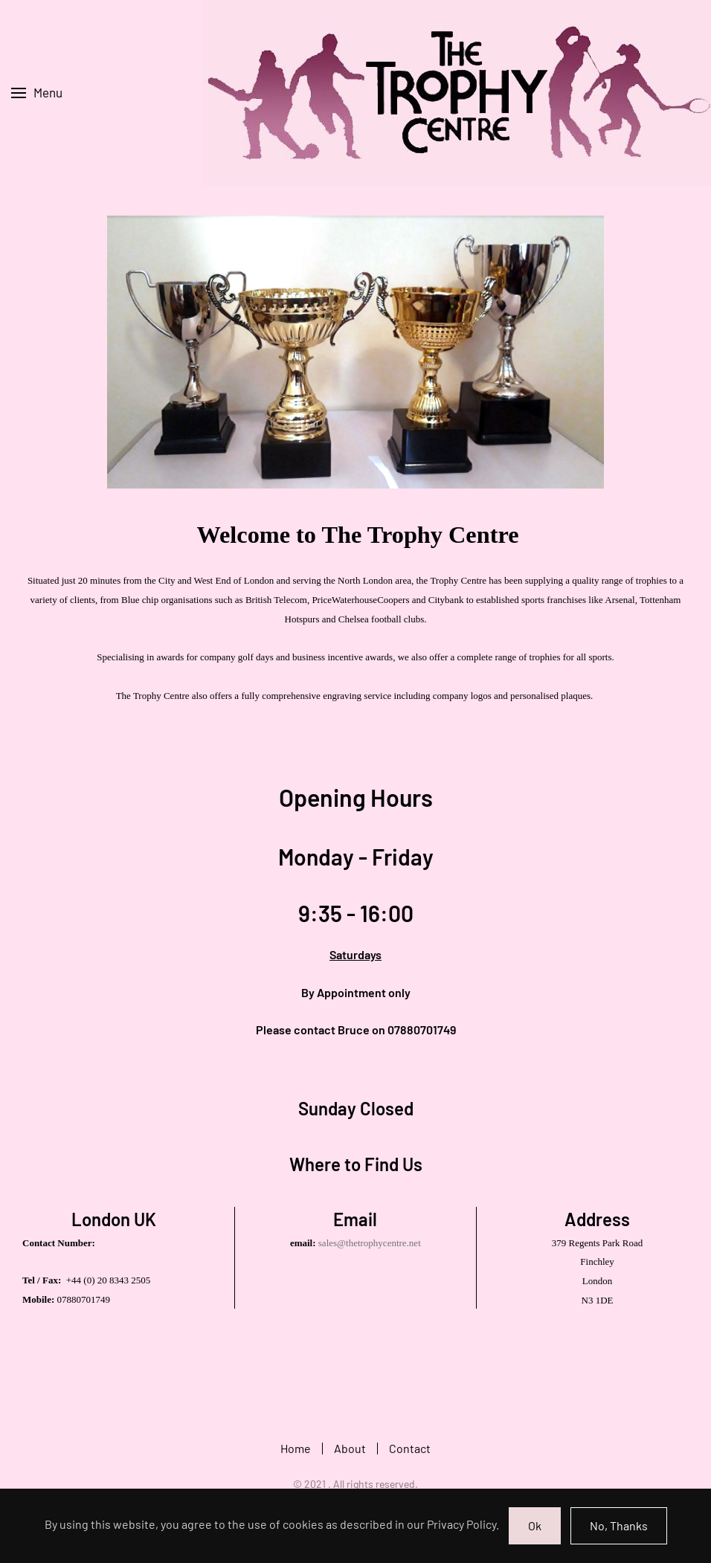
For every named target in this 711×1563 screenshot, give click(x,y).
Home (295, 1450)
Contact (410, 1450)
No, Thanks (619, 1525)
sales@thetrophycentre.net (369, 1242)
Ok (534, 1525)
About (350, 1450)
